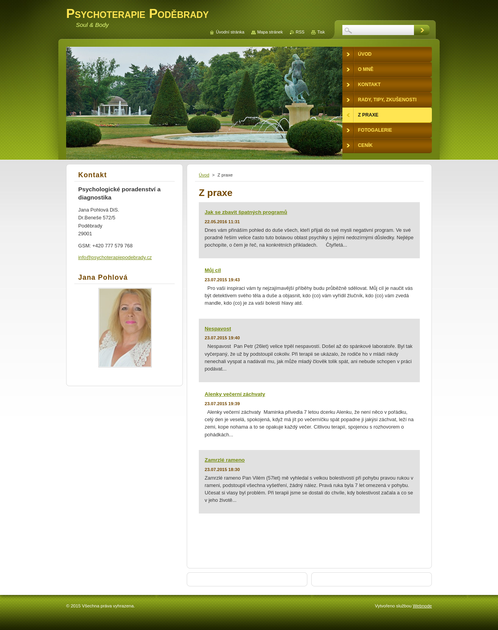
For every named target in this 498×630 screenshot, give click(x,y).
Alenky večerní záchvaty (235, 394)
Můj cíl (213, 270)
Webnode (422, 606)
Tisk (321, 32)
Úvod (204, 175)
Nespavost (218, 329)
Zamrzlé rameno (225, 460)
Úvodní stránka (230, 32)
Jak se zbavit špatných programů (246, 212)
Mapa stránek (270, 32)
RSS (300, 32)
